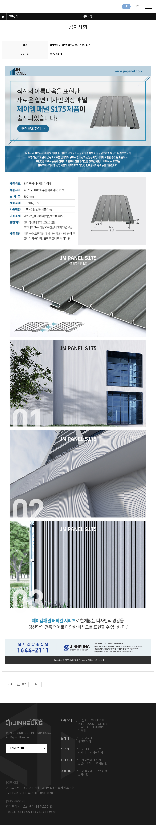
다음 (35, 684)
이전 (8, 684)
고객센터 (13, 16)
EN (138, 6)
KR (126, 6)
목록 (21, 684)
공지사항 (87, 16)
